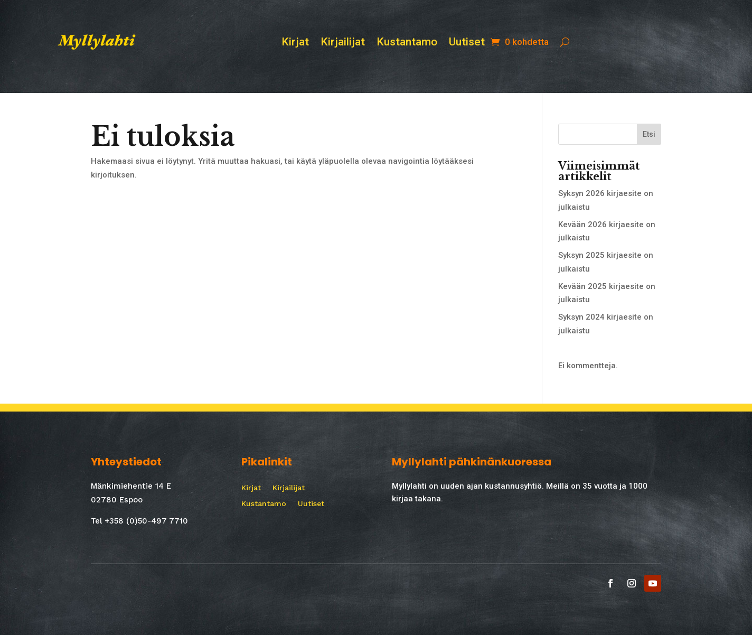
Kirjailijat (343, 43)
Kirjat (295, 43)
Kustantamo (407, 43)
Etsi (649, 134)
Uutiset (467, 43)
